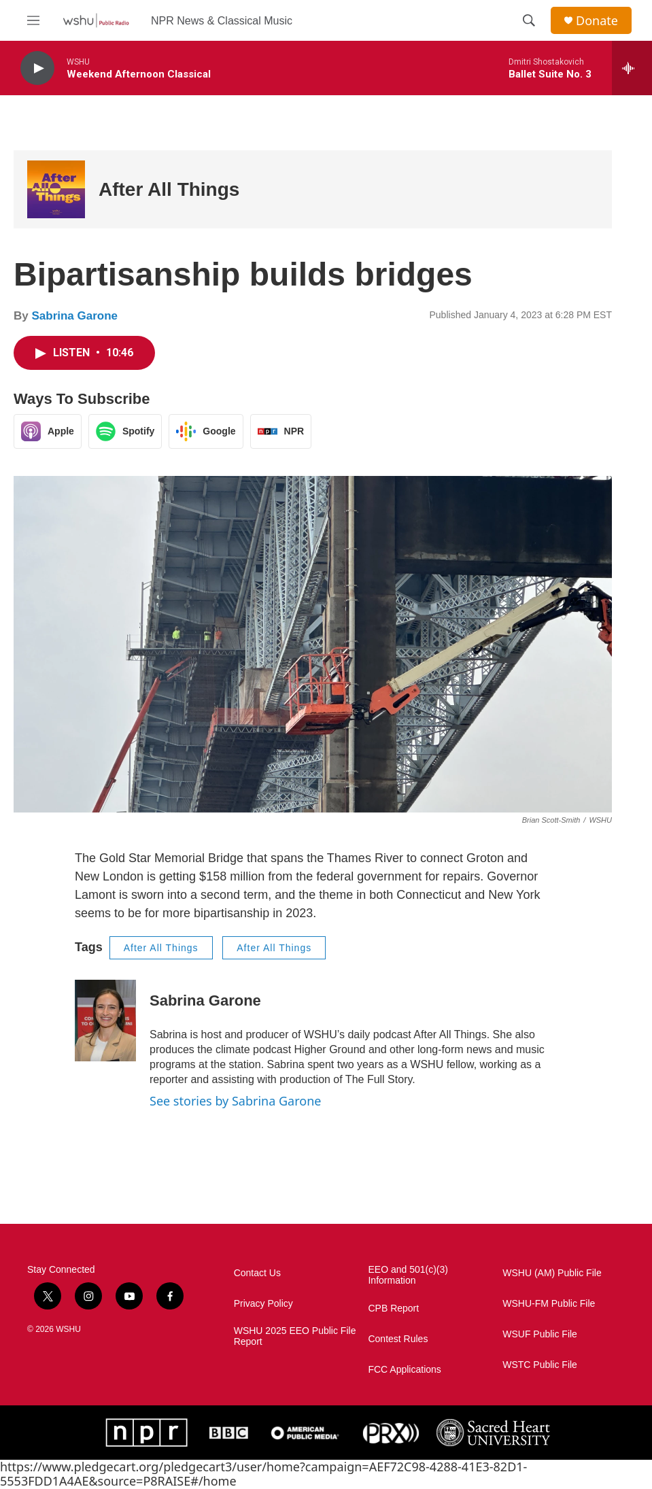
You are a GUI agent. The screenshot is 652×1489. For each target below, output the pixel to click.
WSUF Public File (539, 1334)
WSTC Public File (539, 1365)
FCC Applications (404, 1370)
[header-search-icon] (529, 20)
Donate (597, 21)
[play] (37, 68)
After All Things (169, 189)
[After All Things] (56, 189)
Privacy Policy (263, 1304)
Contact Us (257, 1273)
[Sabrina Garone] (105, 1020)
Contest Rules (398, 1339)
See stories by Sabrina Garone (235, 1101)
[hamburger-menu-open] (33, 20)
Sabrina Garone (74, 315)
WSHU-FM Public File (548, 1304)
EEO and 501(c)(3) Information (408, 1275)
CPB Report (393, 1308)
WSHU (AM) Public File (551, 1273)
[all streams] (632, 68)
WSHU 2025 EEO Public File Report (295, 1336)
